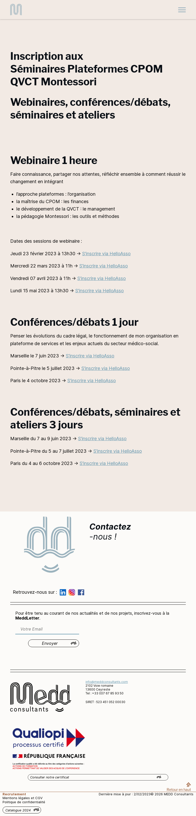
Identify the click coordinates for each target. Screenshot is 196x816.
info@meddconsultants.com (106, 682)
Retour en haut (179, 790)
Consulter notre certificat (49, 777)
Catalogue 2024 (18, 810)
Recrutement (14, 794)
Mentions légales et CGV (23, 798)
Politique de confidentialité (24, 802)
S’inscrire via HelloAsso (106, 253)
